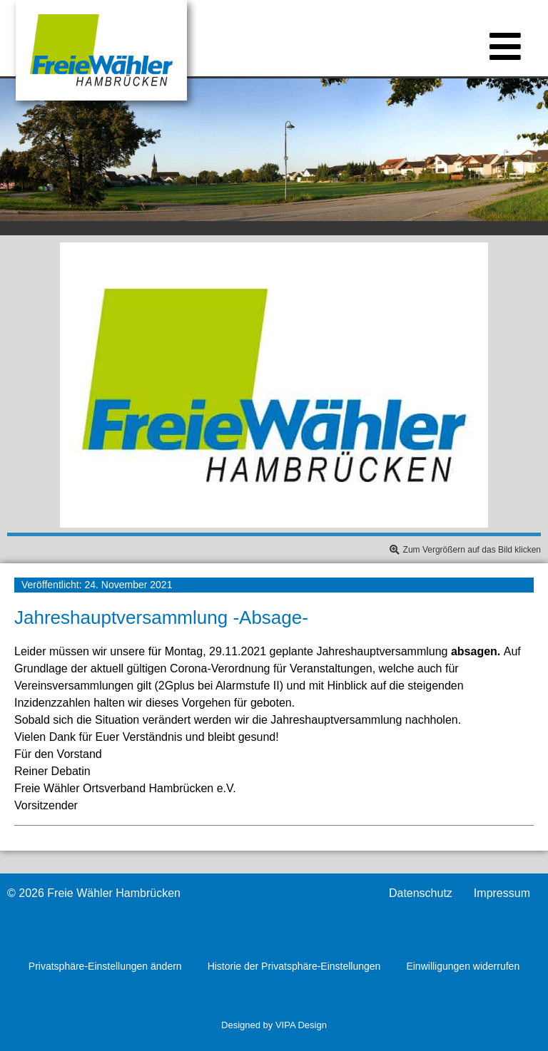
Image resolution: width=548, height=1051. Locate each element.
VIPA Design (301, 1025)
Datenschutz (420, 893)
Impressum (502, 893)
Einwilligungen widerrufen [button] (462, 966)
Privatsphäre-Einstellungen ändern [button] (105, 966)
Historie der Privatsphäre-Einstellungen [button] (294, 966)
